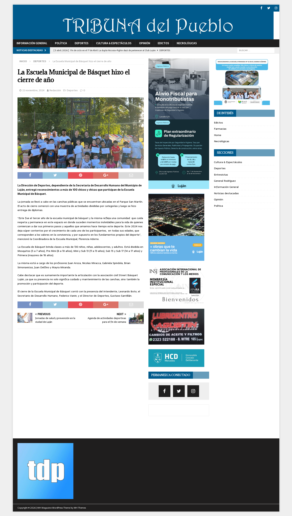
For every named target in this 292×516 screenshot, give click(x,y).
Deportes (81, 43)
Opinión (144, 43)
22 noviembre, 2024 (33, 90)
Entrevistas (221, 174)
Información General (32, 43)
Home (217, 135)
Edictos (163, 43)
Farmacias (220, 128)
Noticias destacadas (226, 193)
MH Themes (80, 507)
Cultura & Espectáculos (113, 43)
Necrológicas (187, 43)
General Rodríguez (225, 180)
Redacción (55, 90)
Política (61, 43)
